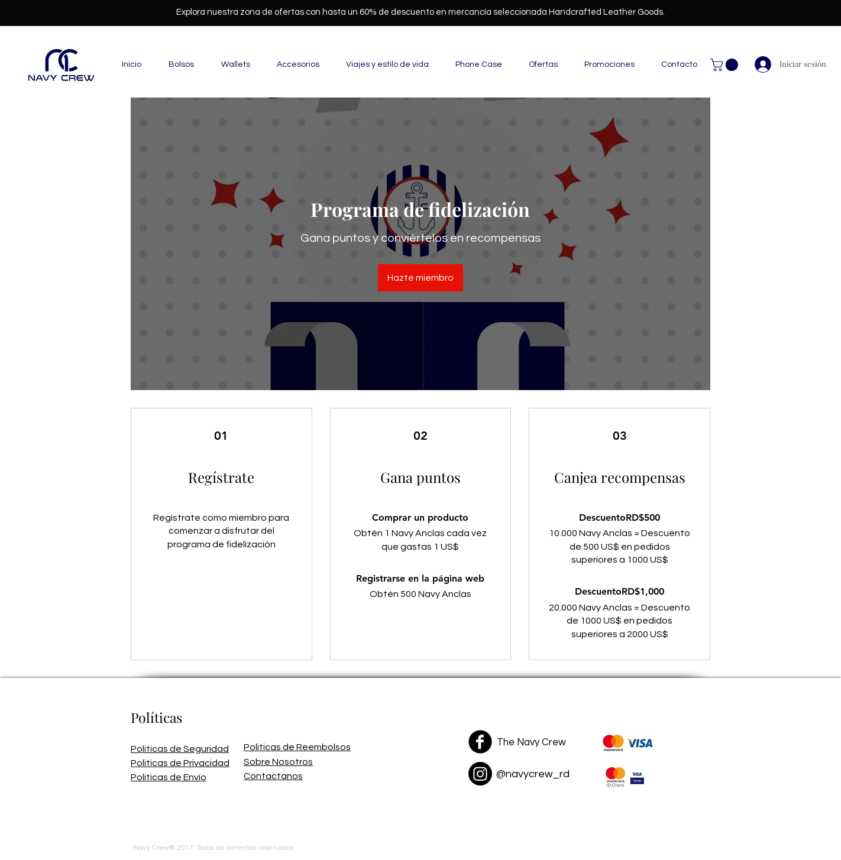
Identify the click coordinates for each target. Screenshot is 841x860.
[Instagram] (480, 774)
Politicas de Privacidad (180, 763)
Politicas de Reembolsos (297, 747)
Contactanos (273, 776)
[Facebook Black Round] (480, 742)
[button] (725, 65)
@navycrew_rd (533, 774)
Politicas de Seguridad (180, 749)
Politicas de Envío (168, 777)
